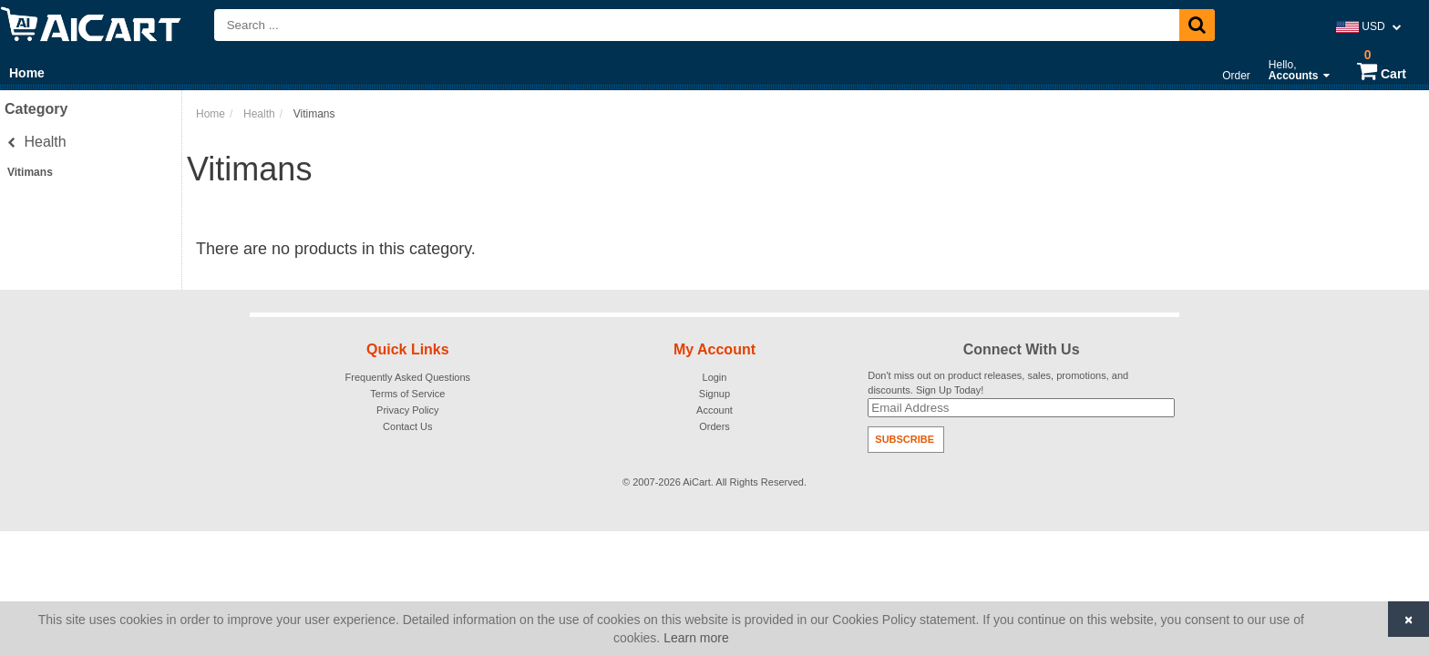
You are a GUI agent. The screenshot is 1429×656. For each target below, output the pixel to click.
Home (27, 72)
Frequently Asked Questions (408, 377)
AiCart (697, 482)
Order (1236, 75)
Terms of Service (407, 393)
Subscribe (904, 439)
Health (37, 141)
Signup (714, 393)
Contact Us (407, 426)
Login (715, 377)
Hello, (1299, 70)
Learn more (696, 637)
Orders (714, 426)
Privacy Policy (407, 410)
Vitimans (30, 172)
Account (714, 410)
